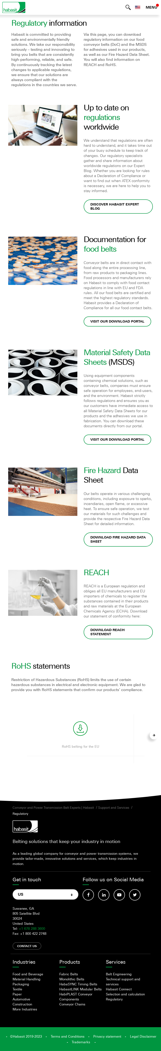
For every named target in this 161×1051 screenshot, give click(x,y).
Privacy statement (107, 1036)
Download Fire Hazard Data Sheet (118, 539)
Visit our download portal (117, 321)
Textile (17, 989)
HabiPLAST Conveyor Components (75, 996)
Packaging (21, 984)
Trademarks (81, 1042)
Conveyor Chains (72, 1004)
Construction (22, 1004)
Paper (17, 994)
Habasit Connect (119, 989)
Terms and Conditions (67, 1036)
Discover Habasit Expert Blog (114, 206)
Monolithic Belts (71, 979)
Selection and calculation (125, 994)
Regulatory (20, 813)
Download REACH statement (107, 632)
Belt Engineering (119, 974)
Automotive (21, 999)
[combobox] (45, 894)
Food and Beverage (28, 974)
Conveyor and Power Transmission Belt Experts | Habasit (53, 807)
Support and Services (113, 807)
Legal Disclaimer (143, 1036)
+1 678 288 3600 (32, 928)
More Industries (25, 1009)
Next (154, 735)
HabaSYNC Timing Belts (78, 984)
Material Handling (26, 979)
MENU (151, 7)
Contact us (27, 946)
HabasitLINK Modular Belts (80, 989)
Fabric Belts (68, 974)
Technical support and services (123, 981)
